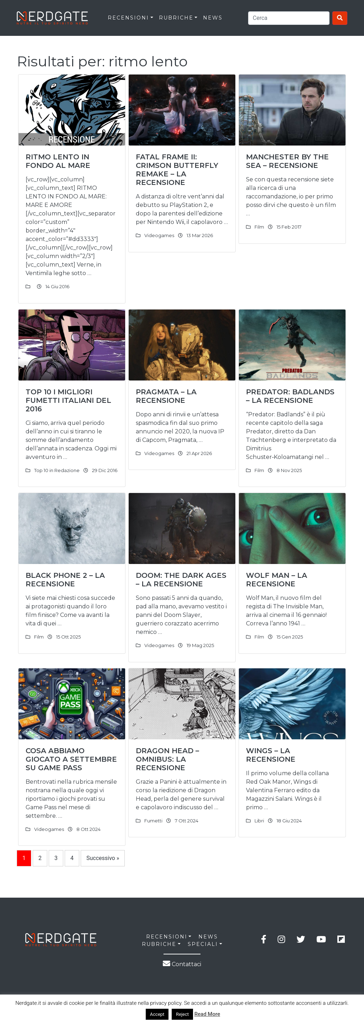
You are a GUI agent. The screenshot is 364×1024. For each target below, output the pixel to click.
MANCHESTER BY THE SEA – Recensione (287, 161)
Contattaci (182, 964)
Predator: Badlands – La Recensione (290, 396)
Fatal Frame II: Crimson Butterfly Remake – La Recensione (177, 170)
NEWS (208, 936)
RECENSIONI (128, 18)
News (213, 18)
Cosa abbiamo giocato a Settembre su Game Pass (71, 759)
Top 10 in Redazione (57, 470)
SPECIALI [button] (203, 944)
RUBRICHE (176, 18)
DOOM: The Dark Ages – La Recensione (181, 579)
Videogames (159, 235)
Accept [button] (157, 1014)
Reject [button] (182, 1014)
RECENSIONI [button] (166, 936)
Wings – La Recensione (270, 754)
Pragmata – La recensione (166, 396)
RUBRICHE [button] (159, 944)
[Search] (289, 18)
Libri (259, 820)
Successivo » (102, 858)
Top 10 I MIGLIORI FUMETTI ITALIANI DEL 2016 (68, 400)
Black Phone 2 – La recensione (65, 579)
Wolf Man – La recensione (276, 579)
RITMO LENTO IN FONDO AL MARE (58, 161)
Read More (207, 1014)
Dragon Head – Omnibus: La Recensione (167, 759)
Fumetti (153, 820)
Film (259, 227)
